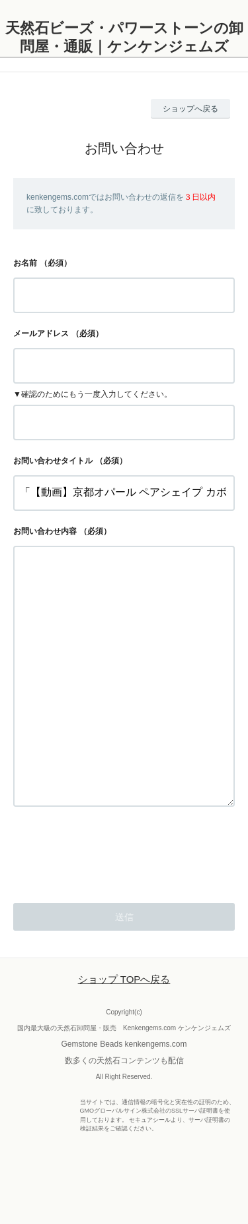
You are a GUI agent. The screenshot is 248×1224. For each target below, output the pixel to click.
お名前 (25, 263)
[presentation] (113, 903)
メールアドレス (41, 333)
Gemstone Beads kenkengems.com (123, 1096)
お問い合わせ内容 (45, 531)
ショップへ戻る (190, 108)
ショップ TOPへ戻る (124, 1031)
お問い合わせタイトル (53, 460)
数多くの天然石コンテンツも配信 (124, 1113)
